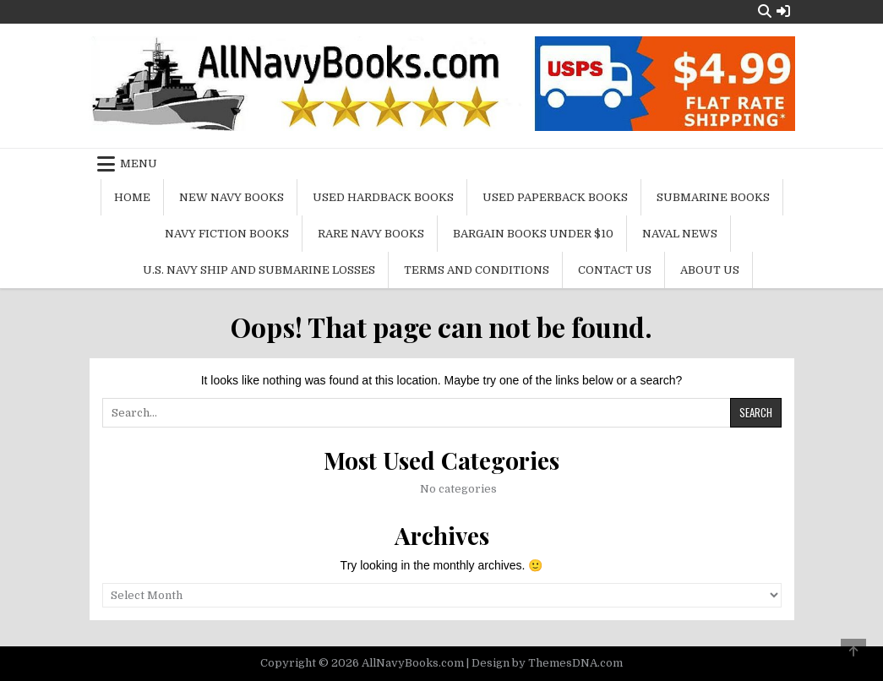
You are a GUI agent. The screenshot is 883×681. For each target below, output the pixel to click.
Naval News (679, 233)
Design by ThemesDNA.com (547, 662)
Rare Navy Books (371, 233)
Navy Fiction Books (227, 233)
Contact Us (614, 270)
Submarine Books (713, 197)
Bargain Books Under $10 (533, 233)
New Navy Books (231, 197)
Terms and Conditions (476, 270)
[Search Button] (764, 11)
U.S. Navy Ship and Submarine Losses (259, 270)
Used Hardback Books (383, 197)
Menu (138, 163)
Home (132, 197)
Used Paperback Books (555, 197)
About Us (709, 270)
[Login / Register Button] (783, 11)
